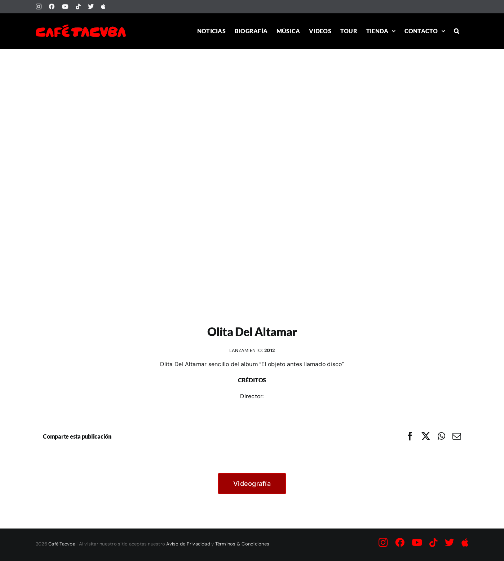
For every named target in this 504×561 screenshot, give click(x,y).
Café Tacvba (61, 544)
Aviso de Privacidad (188, 544)
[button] (456, 30)
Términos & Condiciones (242, 544)
